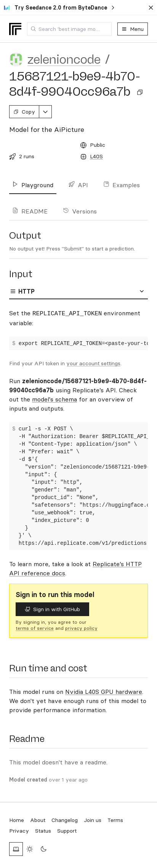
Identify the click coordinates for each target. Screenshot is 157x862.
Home (16, 820)
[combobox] (69, 28)
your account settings (93, 363)
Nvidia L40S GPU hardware (103, 691)
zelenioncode (64, 59)
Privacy (19, 830)
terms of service (35, 628)
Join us (92, 820)
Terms (115, 820)
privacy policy (81, 628)
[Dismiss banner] (150, 7)
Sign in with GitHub (52, 609)
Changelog (64, 820)
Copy (24, 111)
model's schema (54, 399)
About (37, 820)
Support (67, 830)
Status (43, 830)
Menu (133, 29)
